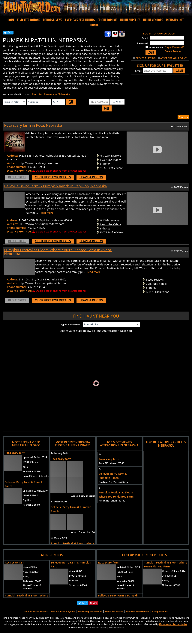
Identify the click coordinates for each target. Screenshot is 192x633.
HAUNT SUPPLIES (130, 20)
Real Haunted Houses (137, 611)
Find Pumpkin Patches (90, 611)
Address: (12, 155)
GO (70, 102)
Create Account (173, 51)
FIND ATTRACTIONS (28, 20)
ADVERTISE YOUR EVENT (173, 58)
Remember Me (154, 47)
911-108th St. (169, 575)
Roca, (25, 466)
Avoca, (165, 580)
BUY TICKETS (17, 177)
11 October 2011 (59, 501)
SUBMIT (179, 70)
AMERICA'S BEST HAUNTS (80, 20)
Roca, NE (111, 463)
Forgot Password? (174, 47)
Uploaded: (34, 457)
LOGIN (151, 52)
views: (30, 567)
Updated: (128, 567)
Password (142, 43)
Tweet (10, 32)
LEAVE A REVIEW (91, 177)
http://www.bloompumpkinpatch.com (42, 283)
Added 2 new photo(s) (83, 532)
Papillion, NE (113, 482)
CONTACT (96, 25)
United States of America (35, 476)
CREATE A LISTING (146, 58)
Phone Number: (17, 167)
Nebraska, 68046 (31, 504)
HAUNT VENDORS (153, 20)
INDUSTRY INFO (175, 20)
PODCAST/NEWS (52, 20)
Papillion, (27, 500)
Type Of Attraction (70, 324)
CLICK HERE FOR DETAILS (53, 177)
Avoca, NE (112, 500)
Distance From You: (19, 170)
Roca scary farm (15, 452)
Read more (46, 212)
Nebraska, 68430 (31, 471)
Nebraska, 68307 (171, 585)
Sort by (183, 117)
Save (95, 603)
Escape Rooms (160, 611)
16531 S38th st (30, 462)
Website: (12, 163)
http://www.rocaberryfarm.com (38, 163)
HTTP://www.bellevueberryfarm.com (41, 224)
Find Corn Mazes (114, 611)
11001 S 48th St (30, 495)
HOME (11, 20)
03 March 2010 (59, 538)
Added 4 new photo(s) (83, 495)
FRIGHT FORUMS (107, 20)
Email (145, 38)
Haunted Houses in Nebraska (51, 94)
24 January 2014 (59, 453)
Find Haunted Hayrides (63, 611)
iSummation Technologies (173, 624)
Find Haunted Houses (36, 611)
